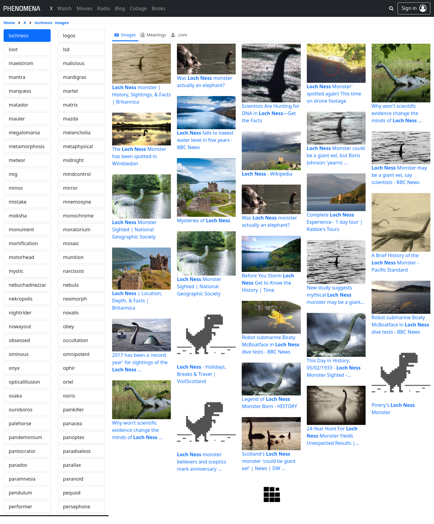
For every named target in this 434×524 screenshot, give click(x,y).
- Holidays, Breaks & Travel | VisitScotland (201, 374)
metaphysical (78, 146)
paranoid (73, 479)
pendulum (20, 492)
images (125, 35)
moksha (18, 215)
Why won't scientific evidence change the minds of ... (137, 430)
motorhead (21, 257)
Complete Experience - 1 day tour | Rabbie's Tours (335, 221)
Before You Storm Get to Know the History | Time (268, 282)
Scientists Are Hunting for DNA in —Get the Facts (271, 113)
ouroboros (21, 409)
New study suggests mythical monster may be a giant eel (334, 295)
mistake (18, 201)
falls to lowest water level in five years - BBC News (205, 140)
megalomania (24, 132)
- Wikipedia (267, 173)
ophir (69, 368)
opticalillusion (24, 382)
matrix (70, 104)
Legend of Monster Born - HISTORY (269, 403)
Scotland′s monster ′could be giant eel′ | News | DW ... (268, 461)
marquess (20, 91)
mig (13, 174)
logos (69, 35)
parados (18, 465)
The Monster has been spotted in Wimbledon (139, 156)
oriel (68, 382)
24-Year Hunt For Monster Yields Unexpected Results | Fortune (332, 436)
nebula (71, 285)
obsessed (19, 340)
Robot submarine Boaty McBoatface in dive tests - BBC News (270, 344)
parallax (72, 465)
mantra (17, 77)
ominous (19, 354)
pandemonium (25, 437)
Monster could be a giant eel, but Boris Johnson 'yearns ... (336, 155)
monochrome (78, 215)
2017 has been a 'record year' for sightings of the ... (140, 362)
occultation (75, 340)
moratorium (76, 229)
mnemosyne (77, 201)
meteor (17, 160)
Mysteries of (203, 220)
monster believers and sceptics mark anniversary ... (201, 461)
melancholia (76, 132)
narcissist (73, 271)
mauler (17, 118)
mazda (70, 118)
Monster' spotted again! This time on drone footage (334, 93)
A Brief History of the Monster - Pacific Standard (395, 262)
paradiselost (77, 451)
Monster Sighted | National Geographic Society (134, 229)
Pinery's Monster (393, 409)
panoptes (73, 437)
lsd (66, 49)
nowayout (20, 326)
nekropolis (21, 298)
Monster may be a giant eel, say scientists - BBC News (399, 175)
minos (16, 188)
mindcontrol (77, 174)
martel (70, 91)
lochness (19, 35)
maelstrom (21, 63)
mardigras (74, 77)
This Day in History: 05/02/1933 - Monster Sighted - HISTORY (334, 368)
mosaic (71, 243)
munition (73, 257)
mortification (23, 243)
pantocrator (22, 451)
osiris (69, 395)
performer (20, 506)
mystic (16, 271)
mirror (70, 188)
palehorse (20, 423)
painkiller (73, 409)
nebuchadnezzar (27, 285)
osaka (15, 395)
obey (68, 326)
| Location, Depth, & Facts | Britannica (137, 300)
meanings (153, 35)
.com (179, 35)
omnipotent (76, 354)
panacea (72, 423)
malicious (73, 63)
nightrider (20, 312)
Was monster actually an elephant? (204, 82)
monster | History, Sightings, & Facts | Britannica (141, 94)
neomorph (75, 298)
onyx (14, 368)
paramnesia (22, 479)
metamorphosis (27, 146)
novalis (71, 312)
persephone (76, 506)
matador (18, 104)
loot (13, 49)
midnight (73, 160)
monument (21, 229)
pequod (71, 492)
